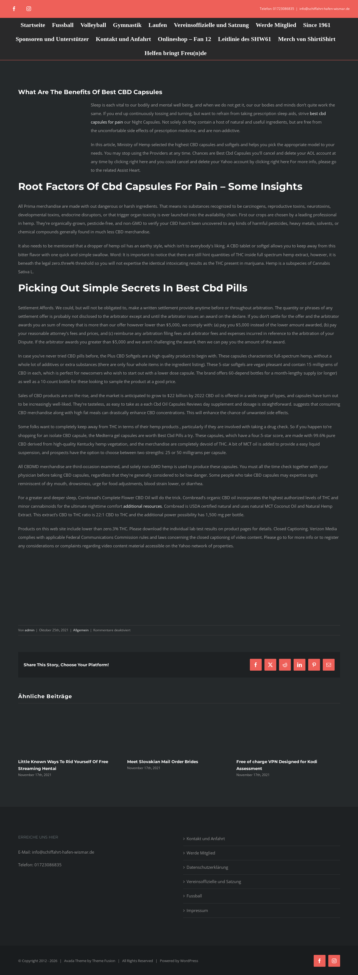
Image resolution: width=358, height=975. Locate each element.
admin (29, 630)
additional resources (142, 506)
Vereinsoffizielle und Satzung (214, 881)
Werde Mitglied (201, 853)
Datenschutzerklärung (207, 867)
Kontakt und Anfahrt (206, 838)
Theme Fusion (103, 960)
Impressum (197, 910)
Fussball (194, 895)
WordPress (189, 960)
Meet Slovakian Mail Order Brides (162, 761)
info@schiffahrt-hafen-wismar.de (324, 8)
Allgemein (81, 630)
